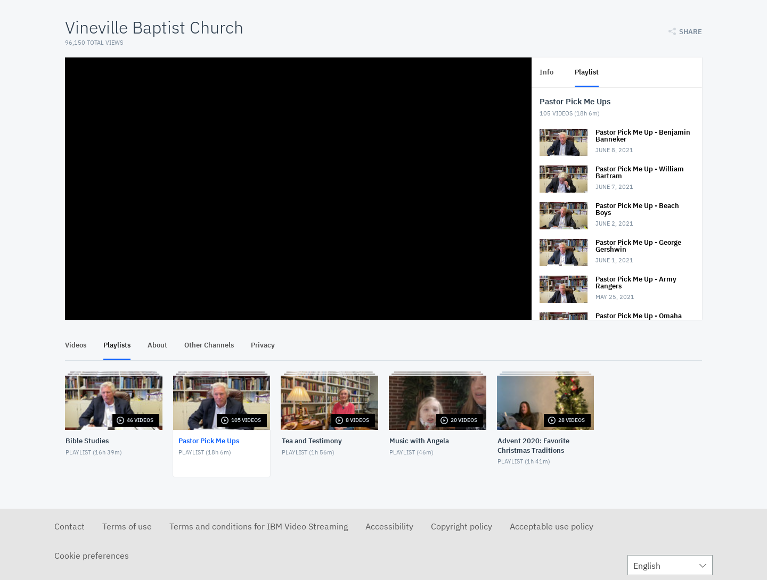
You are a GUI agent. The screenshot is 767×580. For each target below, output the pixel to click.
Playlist (587, 72)
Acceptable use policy (551, 526)
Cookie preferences (91, 555)
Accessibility (389, 526)
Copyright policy (461, 526)
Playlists (116, 345)
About (157, 345)
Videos (75, 345)
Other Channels (209, 345)
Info (546, 72)
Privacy (263, 345)
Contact (69, 526)
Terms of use (127, 526)
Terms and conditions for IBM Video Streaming (258, 526)
